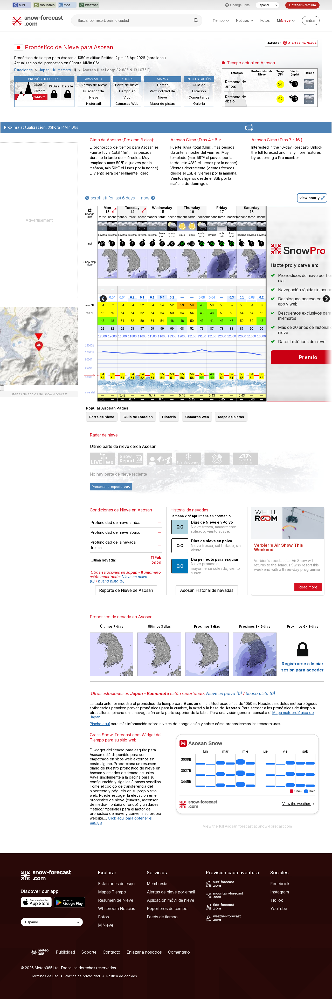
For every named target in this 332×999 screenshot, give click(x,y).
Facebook (279, 883)
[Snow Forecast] (37, 20)
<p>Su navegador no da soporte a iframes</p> (247, 777)
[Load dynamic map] (2, 388)
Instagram (279, 891)
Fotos (265, 20)
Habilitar (291, 43)
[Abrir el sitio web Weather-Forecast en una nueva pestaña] (89, 5)
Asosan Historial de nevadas (206, 590)
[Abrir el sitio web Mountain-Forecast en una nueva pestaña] (44, 5)
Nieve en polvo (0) (224, 693)
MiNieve (105, 925)
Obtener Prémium (302, 5)
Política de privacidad (82, 976)
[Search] (196, 20)
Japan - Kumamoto (55, 70)
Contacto (111, 952)
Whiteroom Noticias (116, 908)
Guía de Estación (199, 88)
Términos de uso (44, 976)
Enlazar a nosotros (144, 952)
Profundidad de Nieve (162, 94)
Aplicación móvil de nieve (170, 900)
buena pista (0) (111, 581)
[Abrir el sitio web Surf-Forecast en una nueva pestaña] (21, 5)
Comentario (179, 952)
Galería (199, 103)
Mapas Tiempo (112, 891)
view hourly (312, 198)
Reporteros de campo (167, 908)
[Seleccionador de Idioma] (267, 5)
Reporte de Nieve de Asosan (126, 590)
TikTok (276, 900)
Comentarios (199, 97)
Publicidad (65, 952)
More (90, 264)
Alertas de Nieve (93, 85)
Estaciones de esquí (116, 883)
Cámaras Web (127, 103)
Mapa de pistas (162, 103)
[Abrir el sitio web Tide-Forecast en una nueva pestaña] (67, 5)
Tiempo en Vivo (127, 94)
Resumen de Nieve (115, 900)
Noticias (244, 20)
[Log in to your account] (311, 20)
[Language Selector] (52, 922)
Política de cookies (121, 976)
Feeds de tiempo (162, 916)
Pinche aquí (100, 724)
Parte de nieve (127, 85)
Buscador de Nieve (93, 94)
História (93, 103)
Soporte (88, 952)
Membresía (157, 883)
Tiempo (221, 20)
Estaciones (23, 70)
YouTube (278, 908)
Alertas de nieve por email (171, 891)
